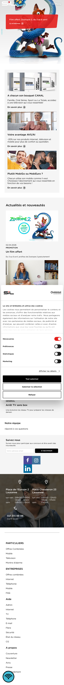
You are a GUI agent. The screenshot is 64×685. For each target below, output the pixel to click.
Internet (10, 579)
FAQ (8, 593)
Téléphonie (11, 584)
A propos (11, 647)
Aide (8, 599)
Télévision (10, 558)
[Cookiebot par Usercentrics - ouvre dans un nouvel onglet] (50, 292)
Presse (9, 667)
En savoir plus (14, 107)
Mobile (9, 553)
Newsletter (11, 658)
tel (15, 508)
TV (7, 614)
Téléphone (11, 618)
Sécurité (10, 632)
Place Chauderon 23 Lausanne (44, 491)
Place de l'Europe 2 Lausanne (17, 491)
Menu (58, 4)
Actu (8, 662)
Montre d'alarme (14, 562)
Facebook (28, 460)
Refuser (32, 395)
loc (20, 482)
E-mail (9, 623)
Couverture (11, 653)
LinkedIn (28, 468)
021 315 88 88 (15, 515)
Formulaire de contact (16, 432)
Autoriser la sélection (32, 387)
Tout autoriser (32, 379)
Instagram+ (36, 460)
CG (7, 641)
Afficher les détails (48, 371)
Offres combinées (14, 574)
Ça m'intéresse (14, 23)
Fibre (8, 628)
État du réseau (13, 637)
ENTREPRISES (14, 568)
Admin (9, 605)
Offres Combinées (15, 549)
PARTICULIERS (15, 543)
